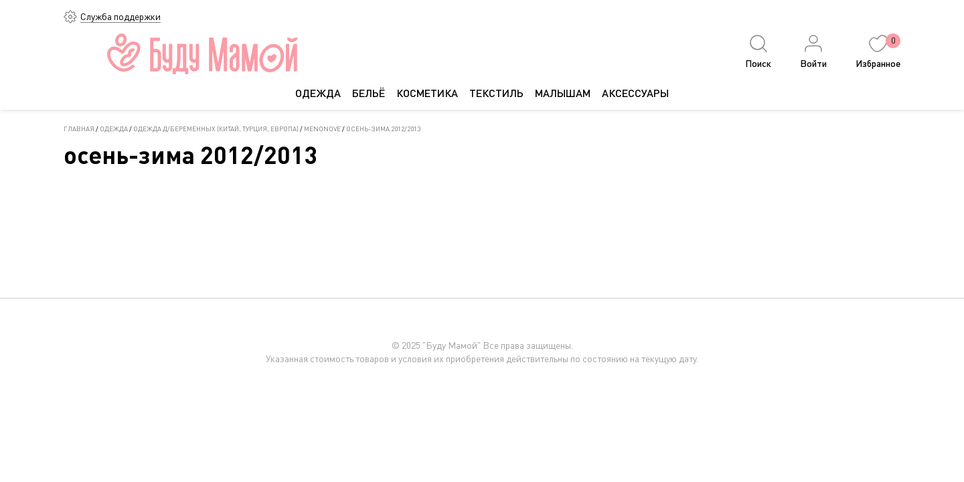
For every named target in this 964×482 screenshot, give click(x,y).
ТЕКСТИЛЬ (496, 92)
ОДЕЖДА (318, 92)
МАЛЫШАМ (562, 92)
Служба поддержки (120, 16)
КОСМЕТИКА (427, 92)
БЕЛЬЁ (368, 92)
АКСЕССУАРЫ (635, 92)
